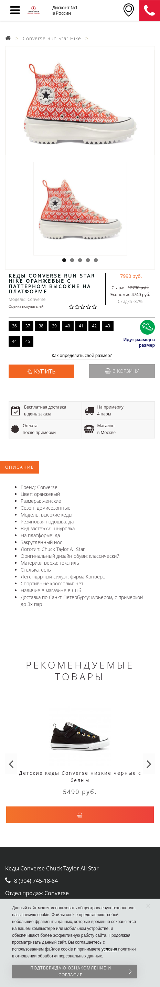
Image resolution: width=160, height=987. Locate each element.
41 (81, 326)
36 (14, 326)
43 (107, 326)
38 (41, 326)
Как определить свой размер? (82, 355)
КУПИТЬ (44, 371)
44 (14, 341)
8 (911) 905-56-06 (149, 10)
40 (67, 326)
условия (109, 949)
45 (27, 341)
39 (54, 326)
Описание (19, 467)
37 (27, 326)
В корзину (122, 371)
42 (94, 326)
